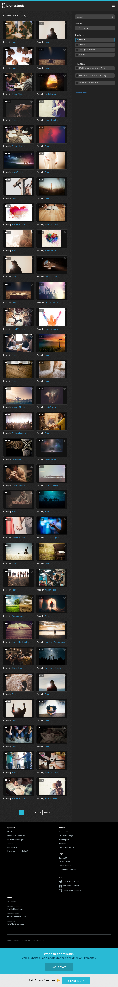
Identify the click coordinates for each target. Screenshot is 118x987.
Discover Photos (65, 831)
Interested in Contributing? (17, 851)
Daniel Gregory (52, 537)
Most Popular (64, 839)
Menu (113, 5)
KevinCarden (50, 94)
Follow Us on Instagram (72, 890)
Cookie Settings (65, 865)
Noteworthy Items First (92, 68)
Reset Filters (81, 92)
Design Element (87, 49)
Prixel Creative (51, 120)
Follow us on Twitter (71, 881)
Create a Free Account (16, 835)
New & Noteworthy (66, 847)
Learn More (59, 967)
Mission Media (18, 407)
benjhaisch (16, 459)
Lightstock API (12, 847)
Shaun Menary (18, 94)
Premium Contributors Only (92, 75)
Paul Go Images (19, 433)
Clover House (18, 668)
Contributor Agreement (68, 869)
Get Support (12, 901)
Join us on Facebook (71, 885)
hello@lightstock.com (15, 924)
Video (82, 54)
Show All (83, 39)
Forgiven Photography (55, 642)
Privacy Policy (64, 861)
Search (112, 16)
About (9, 831)
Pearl (14, 41)
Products (79, 35)
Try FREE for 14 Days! (15, 839)
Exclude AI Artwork (88, 82)
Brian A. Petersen (53, 302)
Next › (47, 812)
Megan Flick (50, 589)
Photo (82, 44)
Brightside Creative (20, 642)
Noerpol (48, 615)
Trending (62, 843)
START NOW (76, 980)
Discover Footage (66, 835)
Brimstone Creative (53, 668)
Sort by (78, 23)
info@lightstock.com (15, 909)
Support (10, 843)
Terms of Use (64, 858)
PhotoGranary (51, 276)
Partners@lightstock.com (16, 916)
